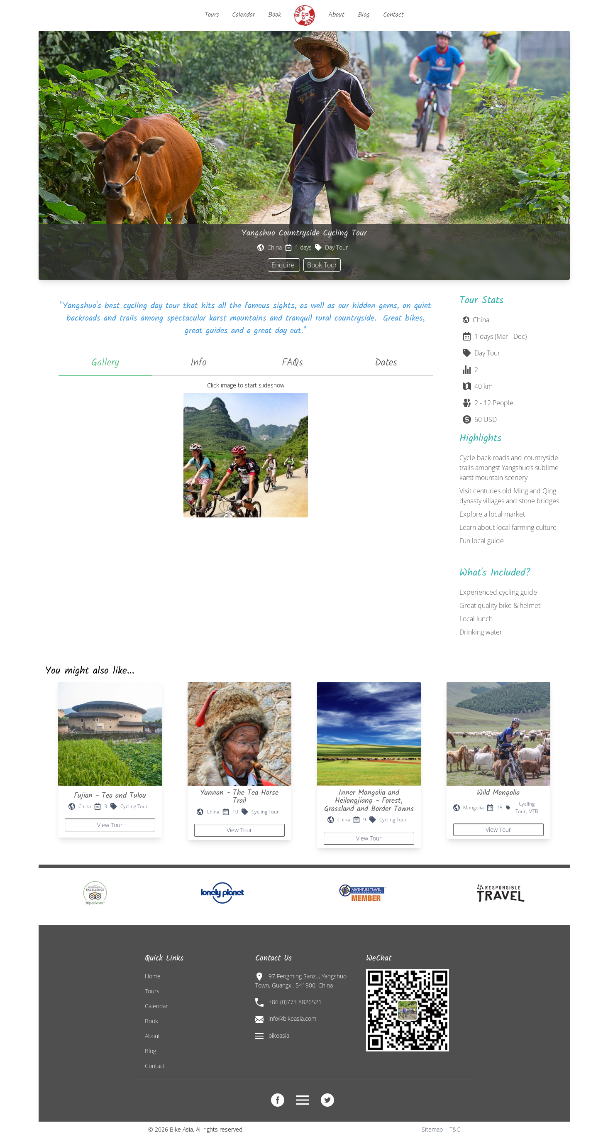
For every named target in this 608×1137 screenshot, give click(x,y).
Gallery (105, 363)
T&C (454, 1129)
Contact (393, 15)
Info (198, 363)
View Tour (109, 825)
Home (153, 976)
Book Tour (322, 265)
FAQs (292, 363)
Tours (212, 15)
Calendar (243, 15)
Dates (386, 363)
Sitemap (432, 1129)
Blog (364, 15)
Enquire (283, 265)
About (336, 15)
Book (274, 15)
